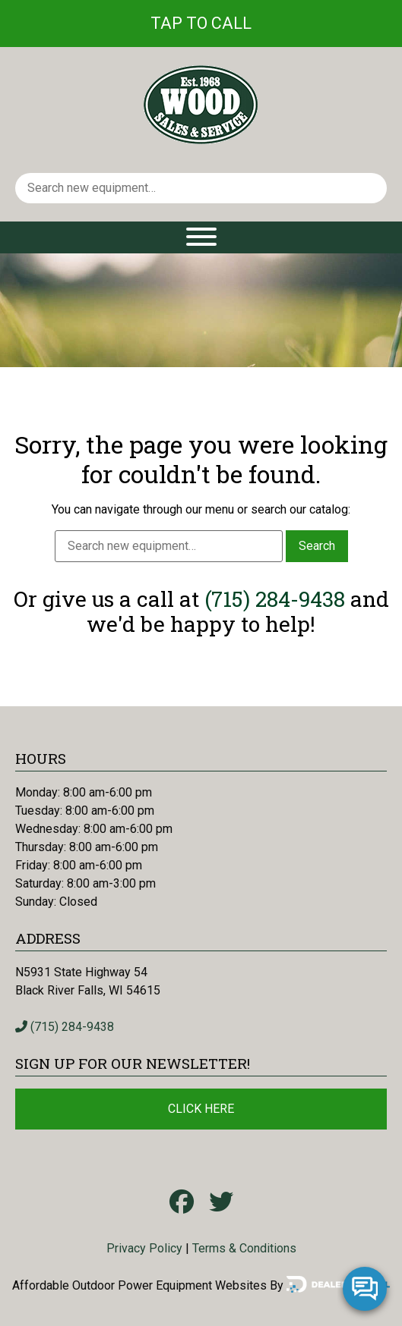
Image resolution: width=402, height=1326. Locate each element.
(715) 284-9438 (274, 599)
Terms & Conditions (244, 1248)
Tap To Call (201, 23)
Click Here (201, 1108)
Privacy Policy (144, 1248)
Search (317, 546)
